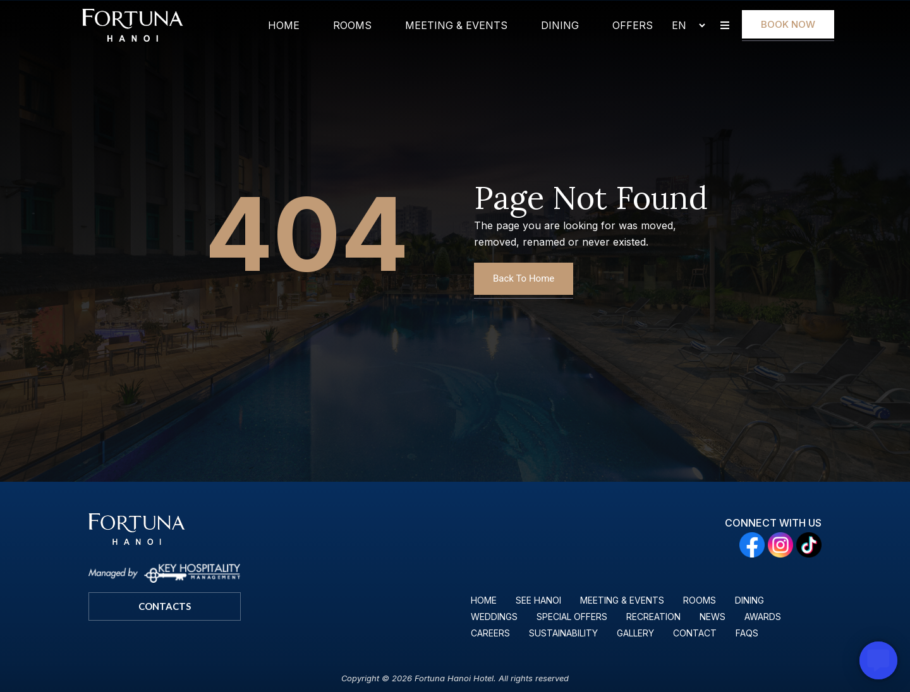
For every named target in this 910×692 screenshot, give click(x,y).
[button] (724, 26)
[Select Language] (683, 25)
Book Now (788, 24)
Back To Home (523, 278)
